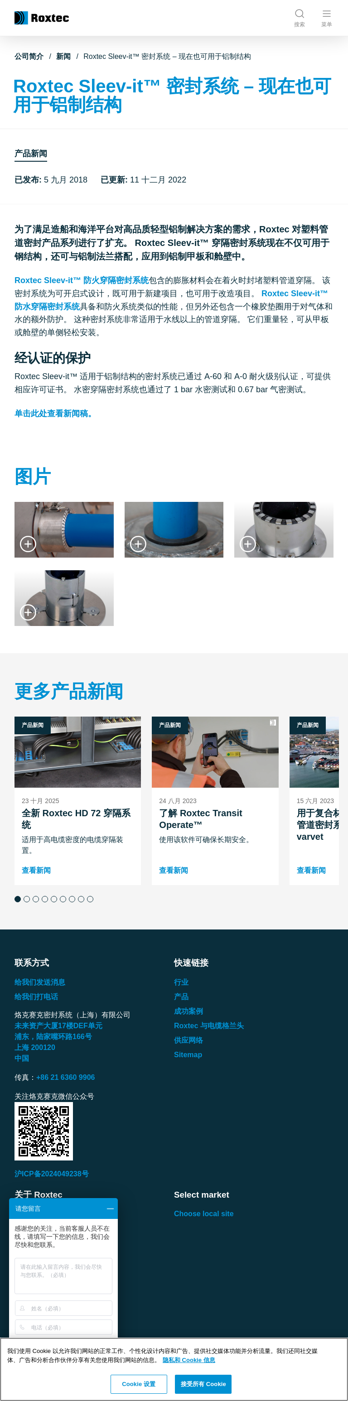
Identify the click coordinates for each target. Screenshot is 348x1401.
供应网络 (188, 1040)
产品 (181, 997)
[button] (17, 899)
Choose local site (204, 1214)
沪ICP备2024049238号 (51, 1174)
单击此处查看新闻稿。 (55, 413)
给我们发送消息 (39, 982)
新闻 (63, 56)
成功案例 (188, 1011)
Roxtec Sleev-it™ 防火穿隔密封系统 (81, 280)
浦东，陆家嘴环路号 (53, 1036)
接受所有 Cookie (203, 1384)
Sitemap (188, 1055)
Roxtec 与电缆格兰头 (209, 1026)
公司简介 (29, 56)
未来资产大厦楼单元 (58, 1026)
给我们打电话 (36, 997)
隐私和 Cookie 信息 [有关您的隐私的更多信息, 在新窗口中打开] (189, 1360)
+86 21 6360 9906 (65, 1077)
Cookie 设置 (138, 1384)
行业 (181, 982)
